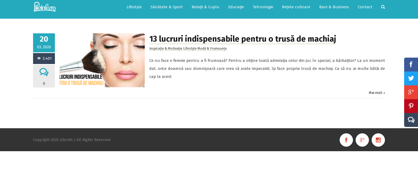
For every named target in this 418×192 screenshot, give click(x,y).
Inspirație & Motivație (165, 43)
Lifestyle (190, 43)
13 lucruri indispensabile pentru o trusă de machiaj (242, 33)
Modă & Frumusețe (212, 43)
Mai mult (375, 87)
